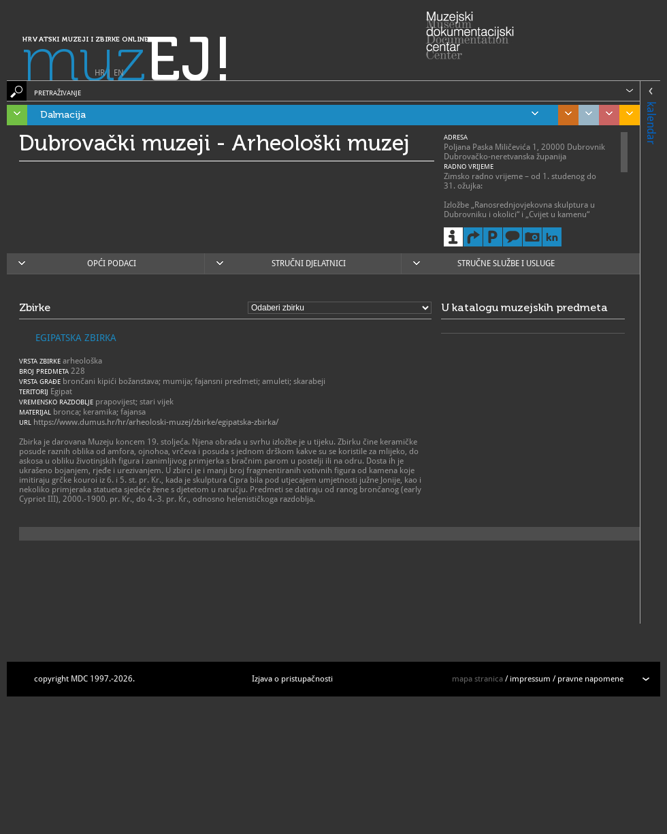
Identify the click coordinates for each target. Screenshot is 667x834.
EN (119, 73)
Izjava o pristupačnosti (292, 679)
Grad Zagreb (585, 115)
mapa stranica (477, 679)
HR (100, 73)
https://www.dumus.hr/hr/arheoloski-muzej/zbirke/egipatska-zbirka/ (155, 422)
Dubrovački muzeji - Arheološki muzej (214, 143)
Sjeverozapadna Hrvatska (606, 115)
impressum (530, 679)
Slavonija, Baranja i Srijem (626, 115)
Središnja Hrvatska (565, 115)
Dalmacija (289, 115)
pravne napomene (590, 679)
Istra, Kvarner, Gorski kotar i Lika (13, 115)
